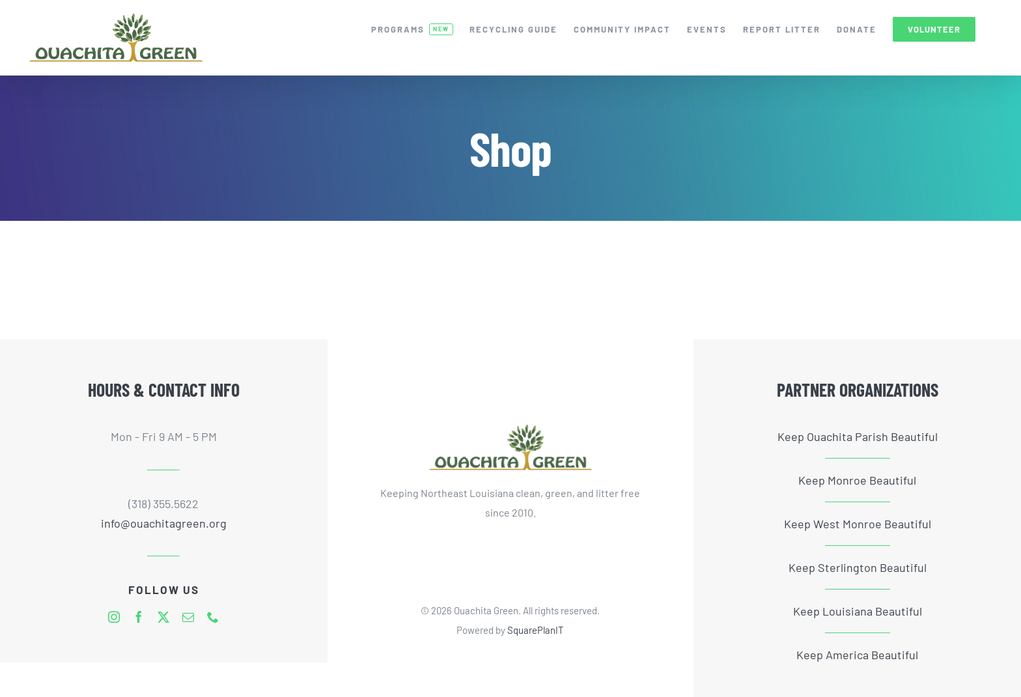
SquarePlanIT (535, 630)
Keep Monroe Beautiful (857, 480)
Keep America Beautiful (857, 654)
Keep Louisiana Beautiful (857, 611)
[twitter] (163, 617)
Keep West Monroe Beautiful (857, 524)
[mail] (188, 617)
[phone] (213, 617)
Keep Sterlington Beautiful (858, 567)
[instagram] (114, 617)
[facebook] (139, 617)
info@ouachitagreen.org (164, 523)
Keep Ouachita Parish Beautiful (857, 436)
